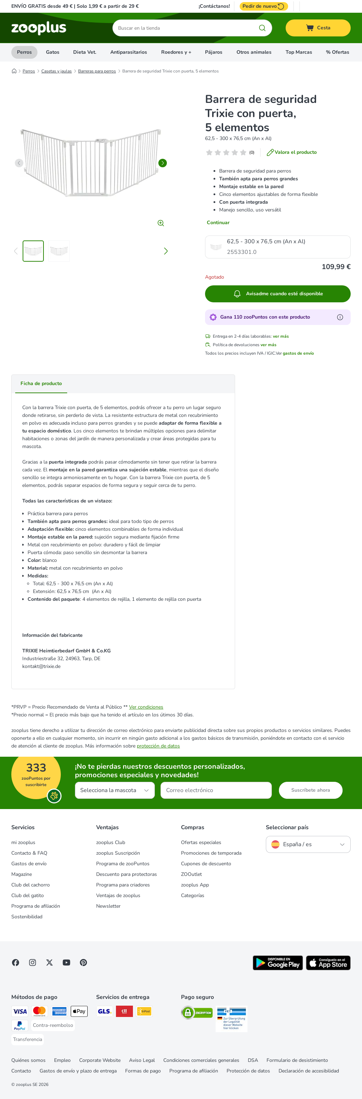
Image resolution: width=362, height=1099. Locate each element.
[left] (19, 163)
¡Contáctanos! (214, 6)
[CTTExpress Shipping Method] (124, 1012)
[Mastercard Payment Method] (39, 1012)
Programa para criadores (123, 885)
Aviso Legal (142, 1060)
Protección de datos (248, 1071)
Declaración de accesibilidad (309, 1071)
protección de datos (158, 746)
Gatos (52, 52)
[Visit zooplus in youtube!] (66, 962)
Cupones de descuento (206, 863)
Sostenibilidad (26, 916)
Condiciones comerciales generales (201, 1060)
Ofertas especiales (201, 842)
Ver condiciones (146, 707)
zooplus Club (110, 842)
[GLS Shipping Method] (104, 1012)
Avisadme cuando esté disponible (278, 294)
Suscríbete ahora (310, 790)
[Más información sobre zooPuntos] (340, 317)
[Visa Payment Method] (19, 1012)
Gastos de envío (29, 863)
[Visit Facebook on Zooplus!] (15, 962)
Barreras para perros (97, 71)
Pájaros (213, 52)
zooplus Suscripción (118, 853)
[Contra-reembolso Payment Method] (53, 1025)
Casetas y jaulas (56, 71)
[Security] (197, 1014)
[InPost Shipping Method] (144, 1012)
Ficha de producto (41, 383)
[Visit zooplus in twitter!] (49, 962)
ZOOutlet (191, 874)
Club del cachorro (30, 885)
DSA (253, 1060)
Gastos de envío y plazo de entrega (78, 1071)
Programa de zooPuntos (123, 863)
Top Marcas (299, 52)
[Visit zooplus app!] (278, 968)
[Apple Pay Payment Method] (79, 1012)
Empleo (62, 1060)
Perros (24, 52)
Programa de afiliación (35, 906)
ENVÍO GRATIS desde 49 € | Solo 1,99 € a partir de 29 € (75, 6)
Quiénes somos (28, 1060)
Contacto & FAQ (29, 853)
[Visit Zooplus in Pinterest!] (83, 962)
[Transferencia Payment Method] (27, 1039)
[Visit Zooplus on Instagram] (32, 962)
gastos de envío (298, 353)
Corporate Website (100, 1060)
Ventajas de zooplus (118, 895)
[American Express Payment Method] (59, 1012)
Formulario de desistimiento (297, 1060)
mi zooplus (23, 842)
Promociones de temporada (211, 853)
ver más (281, 336)
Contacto (21, 1071)
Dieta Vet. (84, 52)
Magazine (21, 874)
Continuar (218, 222)
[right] (162, 163)
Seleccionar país (287, 827)
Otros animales (254, 52)
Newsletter (108, 906)
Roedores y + (176, 52)
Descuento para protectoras (126, 874)
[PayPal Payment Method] (19, 1027)
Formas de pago (143, 1071)
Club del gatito (27, 895)
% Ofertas (337, 52)
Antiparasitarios (128, 52)
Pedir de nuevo (264, 6)
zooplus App (195, 885)
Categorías (192, 895)
